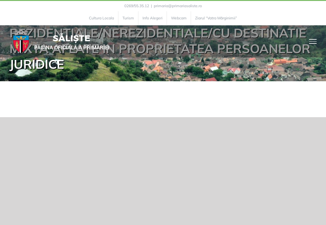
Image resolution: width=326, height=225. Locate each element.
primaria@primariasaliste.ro (178, 5)
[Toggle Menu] (313, 41)
